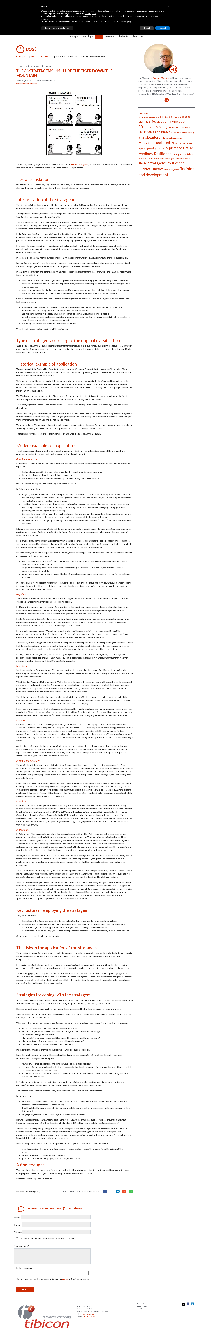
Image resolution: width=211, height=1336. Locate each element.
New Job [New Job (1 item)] (189, 143)
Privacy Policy (142, 1304)
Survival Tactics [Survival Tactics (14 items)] (150, 169)
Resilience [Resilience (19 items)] (162, 153)
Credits (140, 1309)
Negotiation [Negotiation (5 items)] (179, 142)
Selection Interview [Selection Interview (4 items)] (148, 158)
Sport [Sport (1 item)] (190, 159)
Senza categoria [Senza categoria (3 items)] (168, 158)
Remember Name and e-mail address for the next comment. (47, 1238)
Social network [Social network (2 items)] (182, 158)
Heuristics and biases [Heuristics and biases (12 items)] (154, 132)
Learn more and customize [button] (57, 28)
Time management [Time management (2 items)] (172, 169)
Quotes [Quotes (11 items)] (158, 148)
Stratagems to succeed (42, 57)
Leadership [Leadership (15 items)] (156, 137)
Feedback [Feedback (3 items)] (185, 127)
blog (26, 57)
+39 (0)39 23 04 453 (87, 1314)
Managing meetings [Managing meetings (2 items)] (174, 138)
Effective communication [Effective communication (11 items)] (168, 121)
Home (19, 57)
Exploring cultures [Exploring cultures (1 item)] (174, 127)
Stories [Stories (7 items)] (143, 163)
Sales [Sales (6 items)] (189, 154)
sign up (65, 1278)
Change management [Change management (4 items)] (149, 116)
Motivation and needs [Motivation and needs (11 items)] (154, 143)
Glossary (109, 36)
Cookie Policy (142, 1306)
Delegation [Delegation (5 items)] (184, 116)
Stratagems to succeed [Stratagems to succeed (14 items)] (166, 163)
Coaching (86, 36)
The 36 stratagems (79, 164)
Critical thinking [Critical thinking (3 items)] (169, 117)
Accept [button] (162, 28)
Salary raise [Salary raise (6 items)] (179, 154)
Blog (99, 36)
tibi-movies (137, 36)
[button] (169, 6)
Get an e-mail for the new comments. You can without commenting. (52, 1278)
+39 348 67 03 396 (89, 1317)
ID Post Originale (24, 1268)
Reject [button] (147, 28)
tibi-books (123, 36)
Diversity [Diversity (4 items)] (143, 121)
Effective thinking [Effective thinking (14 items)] (152, 126)
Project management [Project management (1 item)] (145, 149)
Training (72, 36)
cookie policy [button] (90, 14)
